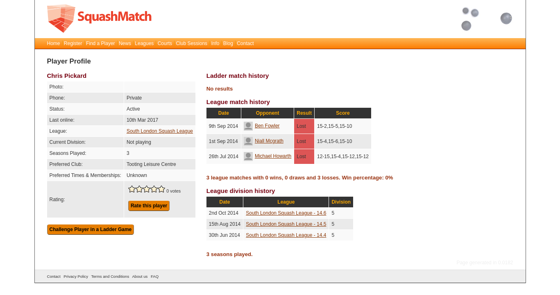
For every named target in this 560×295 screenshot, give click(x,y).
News (125, 43)
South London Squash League (160, 131)
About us (139, 276)
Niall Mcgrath (263, 141)
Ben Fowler (262, 126)
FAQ (155, 276)
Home (53, 43)
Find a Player (100, 43)
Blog (228, 43)
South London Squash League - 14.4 (286, 235)
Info (215, 43)
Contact (245, 43)
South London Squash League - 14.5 (286, 224)
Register (73, 43)
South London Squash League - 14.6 (286, 213)
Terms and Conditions (110, 276)
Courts (165, 43)
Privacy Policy (75, 276)
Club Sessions (191, 43)
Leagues (144, 43)
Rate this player (149, 206)
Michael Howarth (267, 156)
